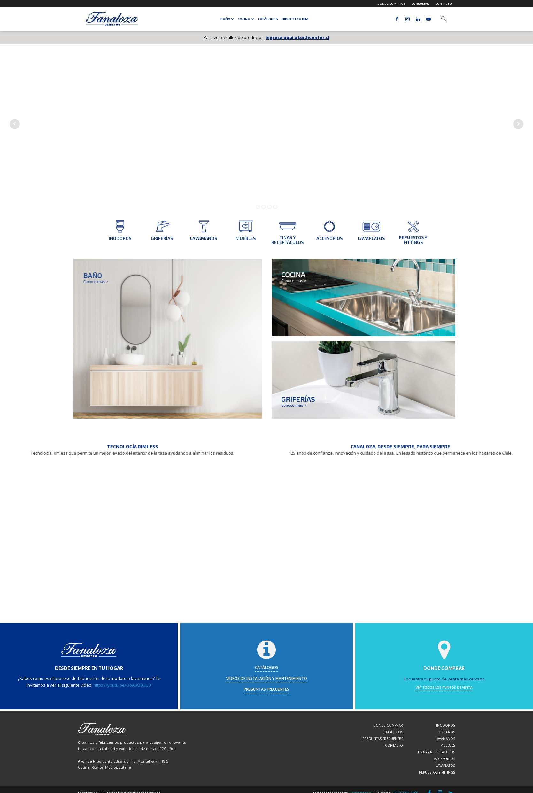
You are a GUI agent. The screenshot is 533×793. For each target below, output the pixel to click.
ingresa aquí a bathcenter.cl (297, 37)
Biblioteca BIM (295, 19)
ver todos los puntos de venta (444, 687)
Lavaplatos (445, 765)
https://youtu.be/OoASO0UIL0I (122, 685)
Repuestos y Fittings (437, 772)
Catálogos (268, 19)
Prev (15, 124)
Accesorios (444, 759)
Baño (227, 19)
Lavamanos (445, 738)
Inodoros (445, 725)
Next (518, 124)
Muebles (447, 745)
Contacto (443, 3)
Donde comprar (391, 3)
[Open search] (444, 19)
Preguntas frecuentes (382, 738)
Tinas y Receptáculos (436, 752)
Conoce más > (320, 280)
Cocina (246, 19)
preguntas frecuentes (266, 689)
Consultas (420, 3)
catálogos (266, 667)
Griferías (447, 732)
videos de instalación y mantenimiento (266, 678)
